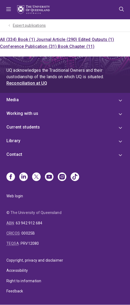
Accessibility (17, 270)
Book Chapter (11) (76, 46)
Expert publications (29, 25)
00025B (28, 233)
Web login (14, 196)
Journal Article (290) (57, 39)
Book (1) (27, 39)
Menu (8, 9)
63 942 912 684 (29, 223)
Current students (23, 127)
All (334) (9, 39)
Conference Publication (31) (29, 46)
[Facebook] (10, 177)
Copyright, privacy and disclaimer (34, 260)
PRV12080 (30, 243)
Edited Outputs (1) (96, 39)
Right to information (23, 281)
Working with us (22, 113)
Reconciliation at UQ (26, 83)
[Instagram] (62, 177)
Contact (14, 154)
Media (12, 99)
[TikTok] (75, 177)
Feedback (14, 291)
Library (13, 140)
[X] (36, 177)
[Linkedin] (23, 177)
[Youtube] (49, 177)
